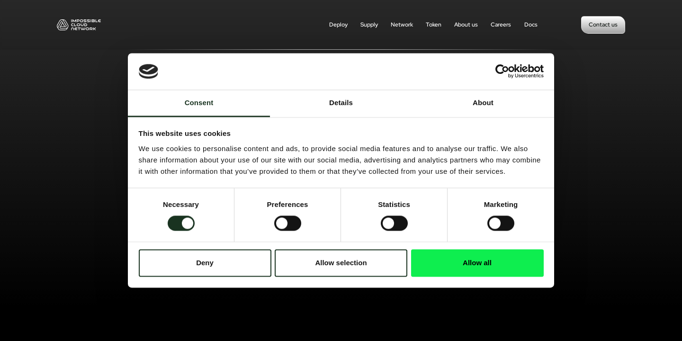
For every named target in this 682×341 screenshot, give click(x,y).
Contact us (603, 24)
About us (466, 24)
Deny (205, 263)
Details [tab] (341, 103)
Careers (501, 24)
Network (402, 24)
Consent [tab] (199, 103)
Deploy (338, 24)
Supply (369, 24)
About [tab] (483, 103)
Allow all (477, 263)
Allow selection (341, 263)
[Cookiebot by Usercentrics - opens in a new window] (502, 71)
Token (433, 24)
